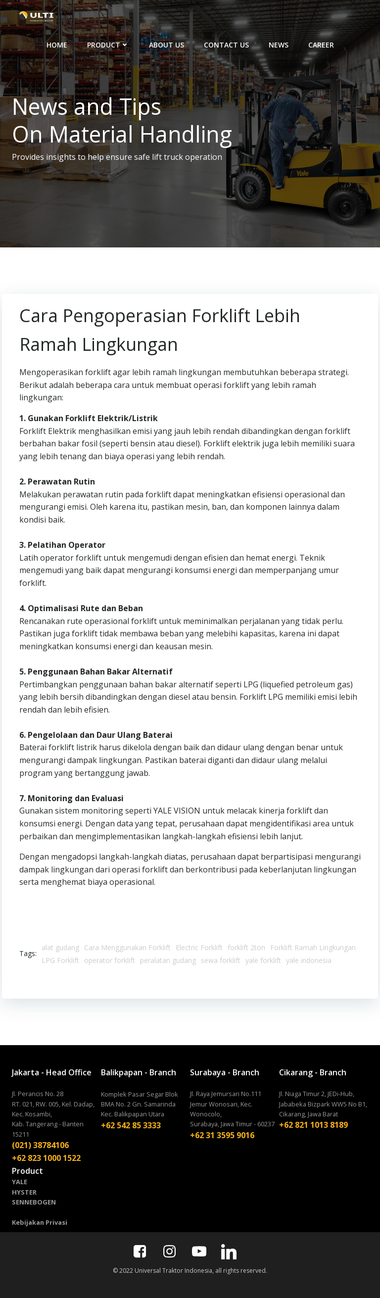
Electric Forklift (199, 945)
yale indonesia (309, 958)
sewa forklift (220, 958)
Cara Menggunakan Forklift (127, 945)
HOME (81, 16)
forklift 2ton (246, 945)
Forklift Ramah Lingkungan (313, 945)
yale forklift (263, 958)
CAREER (345, 16)
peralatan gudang (168, 958)
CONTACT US (250, 16)
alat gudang (60, 945)
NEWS (303, 16)
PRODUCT (132, 16)
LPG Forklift (60, 958)
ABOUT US (190, 16)
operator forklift (109, 958)
